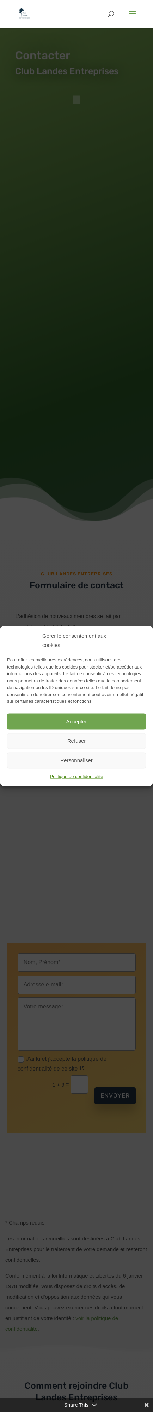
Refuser (76, 741)
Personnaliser (76, 760)
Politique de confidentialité (76, 776)
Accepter (76, 721)
